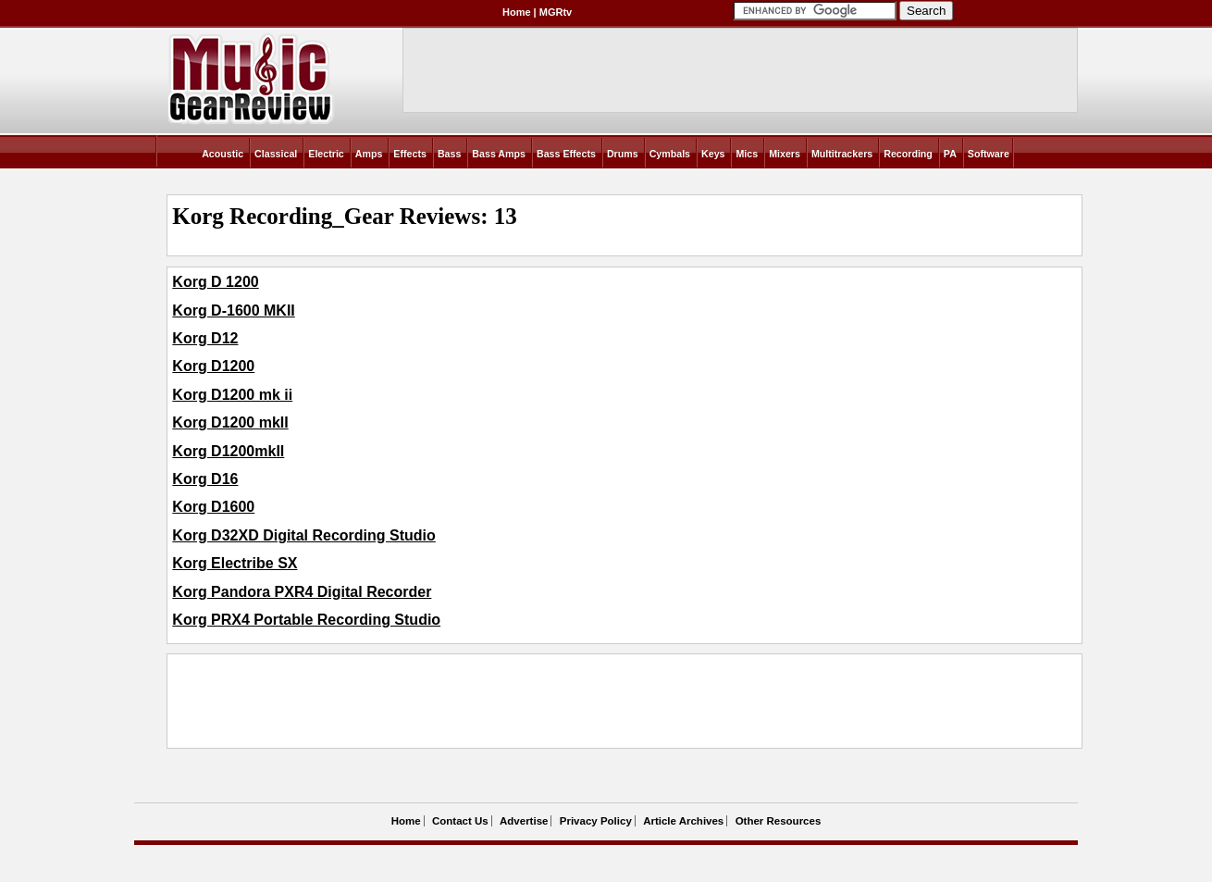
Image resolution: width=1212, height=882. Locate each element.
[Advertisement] (509, 701)
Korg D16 (205, 479)
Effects (410, 153)
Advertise (524, 820)
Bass (449, 153)
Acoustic (222, 153)
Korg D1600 (213, 507)
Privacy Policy (596, 820)
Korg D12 (205, 338)
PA (950, 153)
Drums (622, 153)
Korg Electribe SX (234, 563)
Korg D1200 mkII (230, 422)
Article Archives (683, 820)
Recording (908, 153)
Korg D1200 (213, 366)
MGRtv (555, 12)
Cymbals (669, 153)
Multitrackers (841, 153)
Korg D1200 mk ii (232, 395)
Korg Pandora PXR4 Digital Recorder (301, 592)
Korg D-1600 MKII (233, 310)
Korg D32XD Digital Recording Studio (303, 535)
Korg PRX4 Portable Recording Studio (306, 619)
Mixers (784, 153)
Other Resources (779, 820)
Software (988, 153)
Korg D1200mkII (228, 451)
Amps (369, 153)
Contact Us (460, 820)
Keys (712, 153)
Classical (275, 153)
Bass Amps (499, 153)
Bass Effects (566, 153)
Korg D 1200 (215, 282)
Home (516, 12)
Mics (747, 153)
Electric (326, 153)
